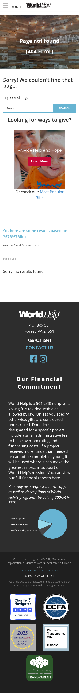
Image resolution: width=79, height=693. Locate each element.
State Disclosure (48, 570)
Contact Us (39, 347)
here (56, 477)
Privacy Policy (28, 570)
